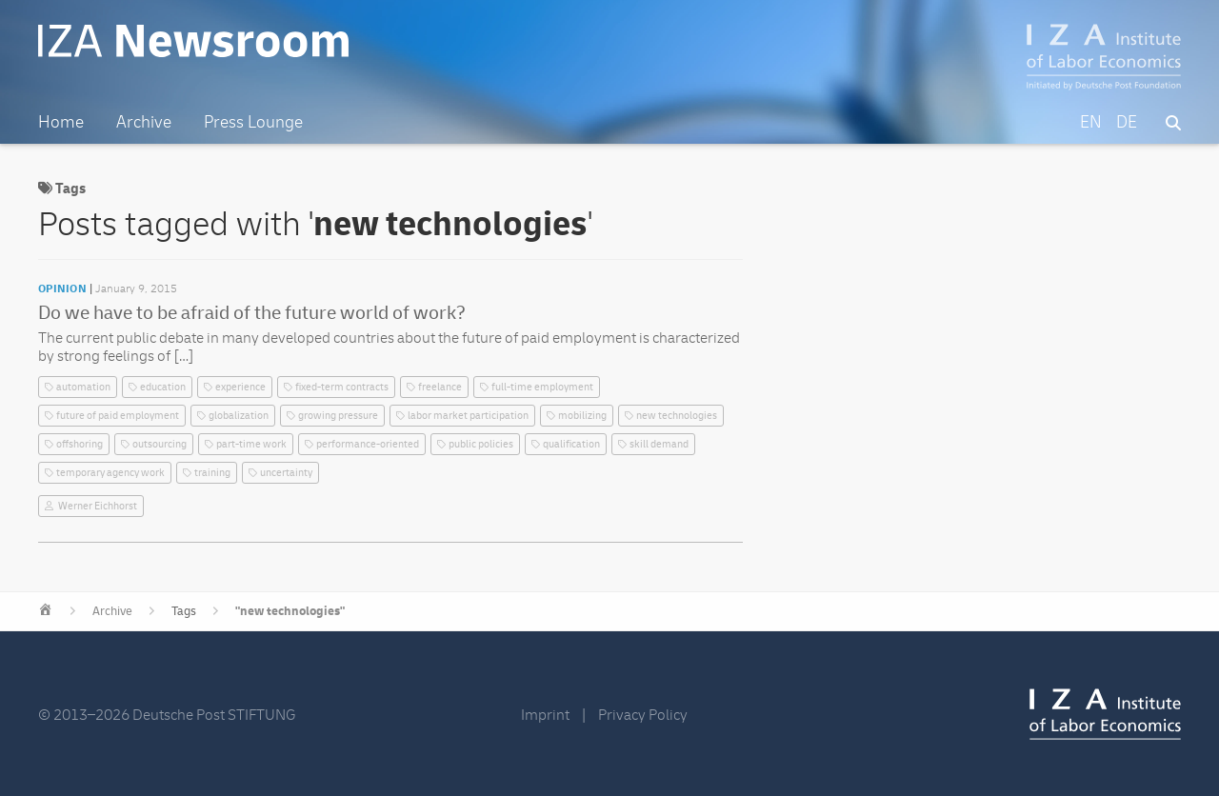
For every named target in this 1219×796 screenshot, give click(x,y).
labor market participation (468, 415)
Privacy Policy (643, 715)
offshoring (79, 444)
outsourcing (159, 444)
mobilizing (582, 415)
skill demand (659, 444)
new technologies (676, 415)
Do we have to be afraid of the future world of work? (252, 313)
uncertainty (286, 473)
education (163, 387)
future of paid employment (117, 415)
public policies (481, 444)
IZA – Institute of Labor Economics (1104, 57)
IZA (1105, 714)
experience (240, 387)
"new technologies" (290, 611)
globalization (239, 415)
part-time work (251, 444)
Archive (112, 611)
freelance (440, 387)
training (212, 473)
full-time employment (542, 387)
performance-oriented (367, 444)
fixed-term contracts (342, 387)
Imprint (545, 715)
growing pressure (338, 415)
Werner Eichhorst (97, 506)
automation (83, 387)
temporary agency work (110, 473)
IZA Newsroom (193, 41)
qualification (571, 444)
